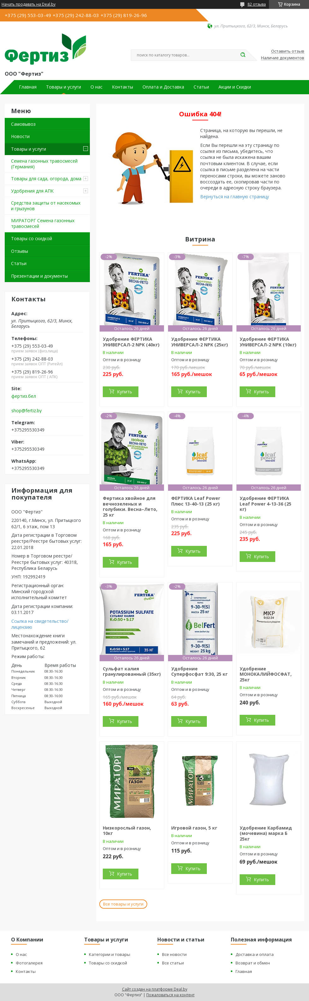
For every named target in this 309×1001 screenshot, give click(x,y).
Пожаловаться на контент (170, 995)
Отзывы (19, 251)
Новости (20, 136)
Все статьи (173, 963)
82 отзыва (257, 4)
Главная (28, 87)
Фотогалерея (29, 963)
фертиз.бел (23, 396)
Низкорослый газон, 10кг (127, 830)
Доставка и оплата (255, 954)
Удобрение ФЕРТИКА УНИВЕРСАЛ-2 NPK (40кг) (131, 342)
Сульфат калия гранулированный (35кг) (132, 671)
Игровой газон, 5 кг (194, 828)
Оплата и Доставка (163, 87)
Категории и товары (109, 954)
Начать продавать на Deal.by (28, 4)
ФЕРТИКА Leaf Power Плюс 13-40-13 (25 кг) (195, 501)
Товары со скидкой (31, 238)
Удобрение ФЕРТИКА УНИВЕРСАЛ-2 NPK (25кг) (199, 342)
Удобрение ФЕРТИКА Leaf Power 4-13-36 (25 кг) (265, 503)
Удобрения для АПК (32, 191)
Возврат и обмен (253, 963)
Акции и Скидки (235, 87)
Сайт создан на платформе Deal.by (154, 989)
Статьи (201, 87)
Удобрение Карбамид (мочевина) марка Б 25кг (266, 833)
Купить (124, 392)
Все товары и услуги (123, 904)
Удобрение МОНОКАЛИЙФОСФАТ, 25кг (266, 674)
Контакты (122, 87)
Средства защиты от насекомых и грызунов (45, 205)
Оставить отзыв (287, 51)
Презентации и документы (39, 276)
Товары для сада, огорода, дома (46, 179)
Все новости (174, 954)
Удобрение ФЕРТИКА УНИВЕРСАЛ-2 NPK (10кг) (268, 342)
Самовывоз (23, 124)
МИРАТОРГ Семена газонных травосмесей (42, 223)
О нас (96, 87)
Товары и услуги (63, 87)
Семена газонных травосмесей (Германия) (44, 164)
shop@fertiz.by (26, 411)
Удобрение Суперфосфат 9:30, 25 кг (199, 671)
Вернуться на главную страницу (234, 197)
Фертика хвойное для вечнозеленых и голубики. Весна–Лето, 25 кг (130, 506)
